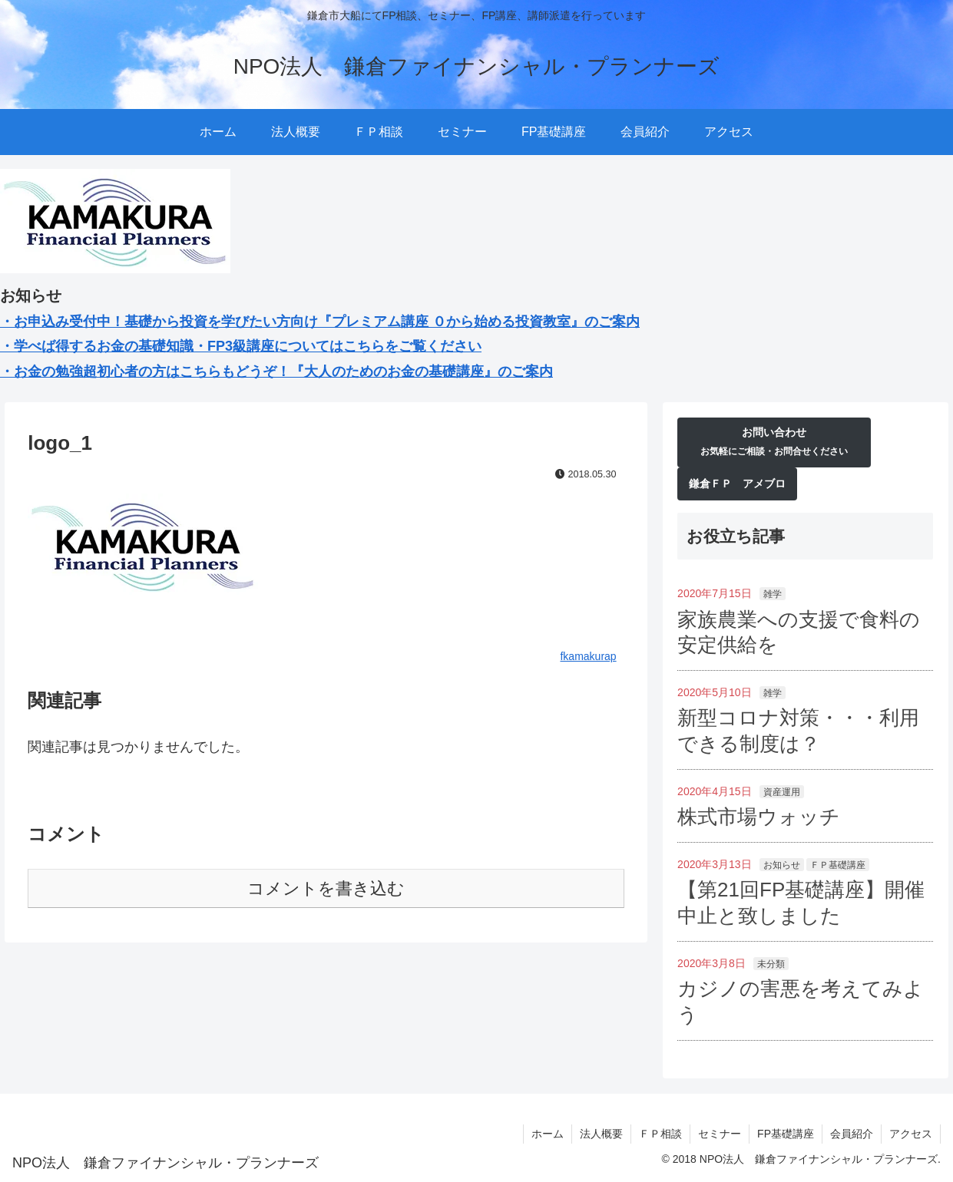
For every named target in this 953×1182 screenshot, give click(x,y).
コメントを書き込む (326, 888)
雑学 (772, 594)
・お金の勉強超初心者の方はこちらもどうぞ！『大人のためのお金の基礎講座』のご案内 (276, 371)
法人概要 (601, 1134)
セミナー (719, 1134)
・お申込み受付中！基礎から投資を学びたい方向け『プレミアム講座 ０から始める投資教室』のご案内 (320, 321)
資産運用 (781, 792)
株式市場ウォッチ (758, 816)
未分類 (771, 964)
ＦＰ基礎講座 (837, 865)
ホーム (547, 1134)
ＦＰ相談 (660, 1134)
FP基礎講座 (785, 1134)
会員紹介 (851, 1134)
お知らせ (781, 865)
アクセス (910, 1134)
